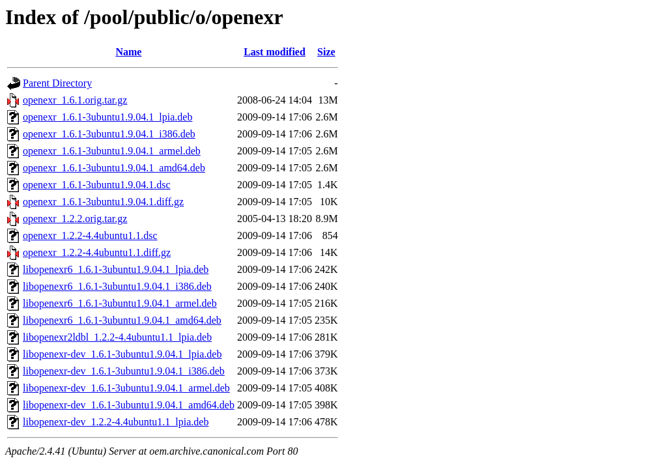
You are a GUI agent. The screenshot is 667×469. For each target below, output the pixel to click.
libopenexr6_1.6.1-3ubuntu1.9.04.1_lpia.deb (115, 269)
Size (326, 51)
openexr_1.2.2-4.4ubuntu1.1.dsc (90, 235)
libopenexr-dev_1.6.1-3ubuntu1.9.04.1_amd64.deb (128, 404)
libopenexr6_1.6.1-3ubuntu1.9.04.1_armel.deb (120, 303)
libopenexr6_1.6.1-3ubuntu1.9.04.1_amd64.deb (122, 320)
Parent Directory (57, 83)
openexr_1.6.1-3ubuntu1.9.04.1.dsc (97, 184)
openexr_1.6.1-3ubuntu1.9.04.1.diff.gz (103, 201)
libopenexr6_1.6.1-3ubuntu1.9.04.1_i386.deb (117, 286)
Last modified (274, 51)
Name (128, 51)
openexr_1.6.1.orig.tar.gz (75, 100)
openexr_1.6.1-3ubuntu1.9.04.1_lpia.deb (107, 116)
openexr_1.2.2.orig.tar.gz (75, 218)
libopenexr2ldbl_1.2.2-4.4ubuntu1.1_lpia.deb (117, 337)
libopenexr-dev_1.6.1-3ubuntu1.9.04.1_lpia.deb (122, 354)
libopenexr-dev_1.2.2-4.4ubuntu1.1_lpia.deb (115, 421)
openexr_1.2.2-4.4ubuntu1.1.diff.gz (97, 252)
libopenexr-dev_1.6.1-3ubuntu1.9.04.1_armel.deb (126, 387)
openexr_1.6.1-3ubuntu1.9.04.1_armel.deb (112, 150)
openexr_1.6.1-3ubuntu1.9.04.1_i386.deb (109, 133)
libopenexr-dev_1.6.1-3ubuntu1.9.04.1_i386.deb (124, 371)
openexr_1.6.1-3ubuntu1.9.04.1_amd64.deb (114, 167)
